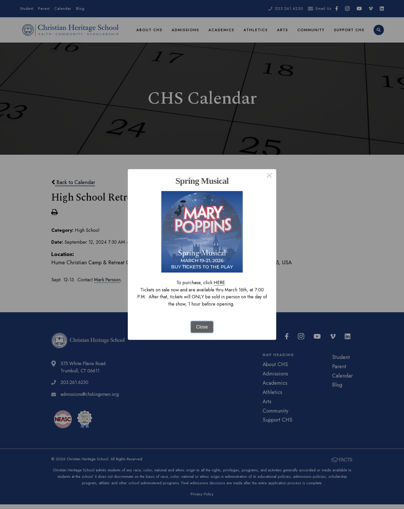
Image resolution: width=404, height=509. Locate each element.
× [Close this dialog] (269, 176)
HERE (219, 282)
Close (202, 327)
